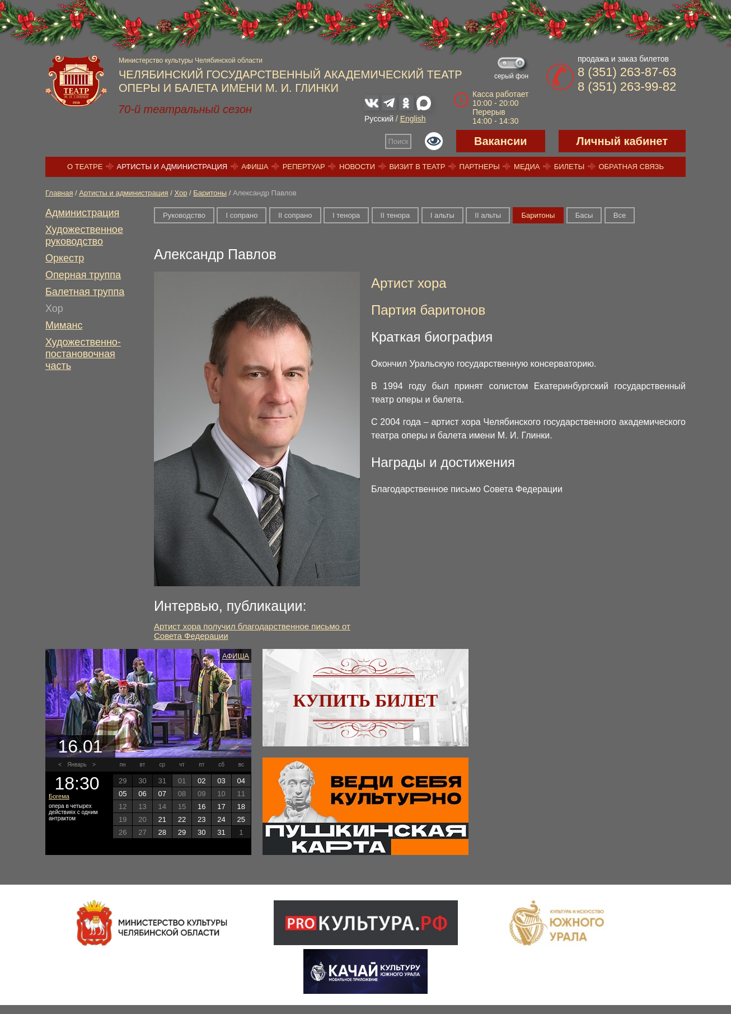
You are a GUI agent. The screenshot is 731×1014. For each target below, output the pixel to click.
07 (162, 793)
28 (162, 832)
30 (201, 832)
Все (619, 215)
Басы (584, 215)
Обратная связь (631, 166)
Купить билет (365, 700)
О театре (84, 166)
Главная (59, 193)
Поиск (398, 141)
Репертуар (304, 166)
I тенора (346, 215)
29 (182, 832)
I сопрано (241, 215)
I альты (442, 215)
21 (162, 819)
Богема (59, 796)
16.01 (80, 746)
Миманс (63, 325)
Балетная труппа (84, 291)
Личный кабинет (622, 141)
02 (201, 781)
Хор (180, 193)
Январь (76, 764)
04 (241, 781)
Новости (357, 166)
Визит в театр (417, 166)
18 (241, 806)
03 (221, 781)
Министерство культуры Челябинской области (191, 60)
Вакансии (500, 141)
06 (142, 793)
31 (221, 832)
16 (201, 806)
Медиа (527, 166)
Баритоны (210, 193)
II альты (488, 215)
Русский (378, 118)
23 (201, 819)
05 (122, 793)
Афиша (254, 166)
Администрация (82, 212)
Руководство (184, 215)
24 (221, 819)
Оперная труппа (83, 275)
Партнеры (480, 166)
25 (241, 819)
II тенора (395, 215)
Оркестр (64, 258)
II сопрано (295, 215)
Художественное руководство (84, 235)
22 (182, 819)
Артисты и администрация (172, 166)
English (413, 118)
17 (221, 806)
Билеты (569, 166)
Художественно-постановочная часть (83, 354)
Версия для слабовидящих (434, 141)
